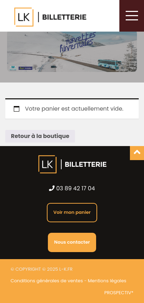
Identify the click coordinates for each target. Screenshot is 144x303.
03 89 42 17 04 (72, 188)
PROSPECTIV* (118, 293)
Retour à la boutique (40, 136)
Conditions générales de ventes (47, 280)
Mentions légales (107, 280)
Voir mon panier (71, 212)
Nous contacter (72, 242)
